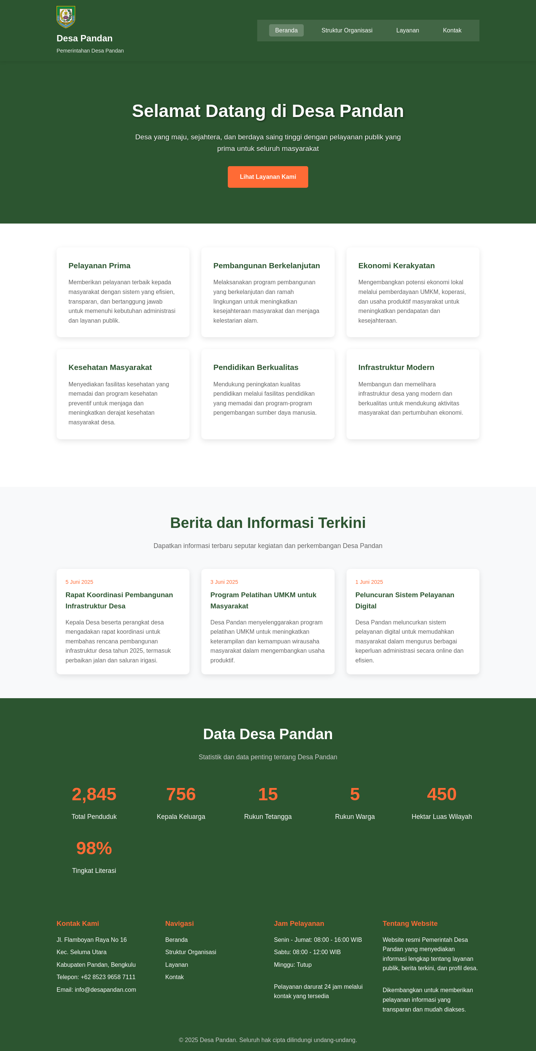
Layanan (407, 30)
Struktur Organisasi (347, 30)
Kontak (452, 30)
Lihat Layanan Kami (268, 177)
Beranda (286, 30)
